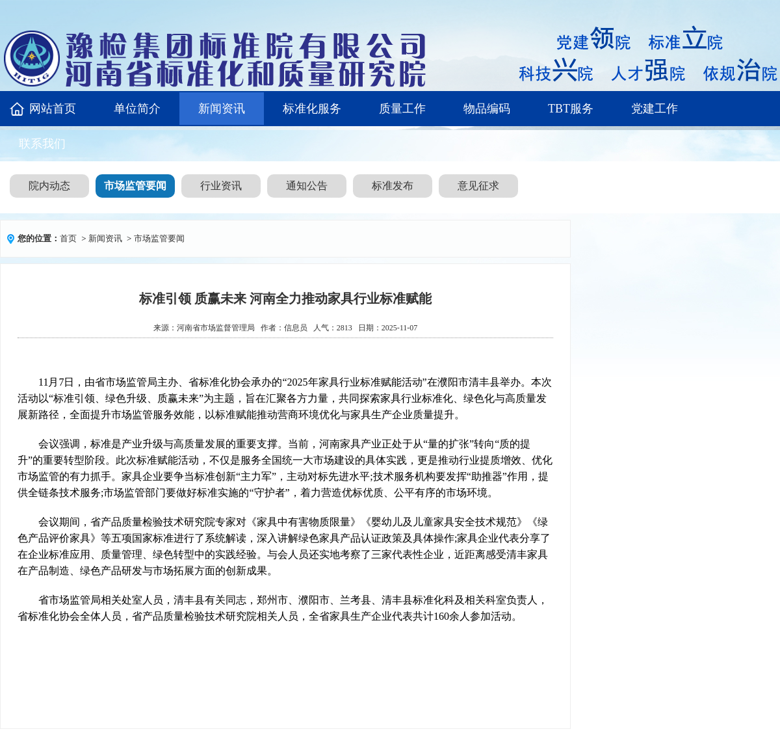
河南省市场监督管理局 (216, 327)
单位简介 (137, 108)
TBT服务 (570, 108)
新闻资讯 (221, 108)
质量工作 (402, 108)
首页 (68, 238)
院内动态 (49, 185)
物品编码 (486, 108)
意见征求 (478, 185)
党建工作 (654, 108)
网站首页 (52, 108)
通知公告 (307, 185)
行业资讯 (221, 185)
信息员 (295, 327)
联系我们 (42, 143)
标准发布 (392, 185)
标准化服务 (312, 108)
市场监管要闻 (135, 185)
